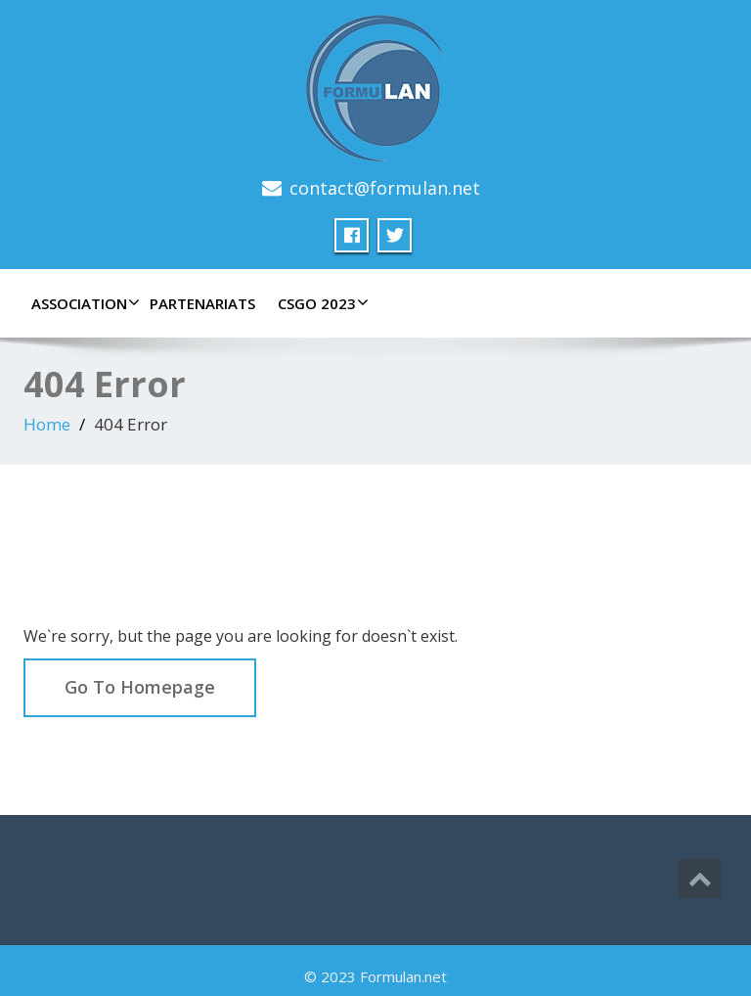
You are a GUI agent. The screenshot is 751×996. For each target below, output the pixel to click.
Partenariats (202, 303)
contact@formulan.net (384, 188)
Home (46, 424)
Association (83, 303)
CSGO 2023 (321, 303)
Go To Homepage (140, 687)
